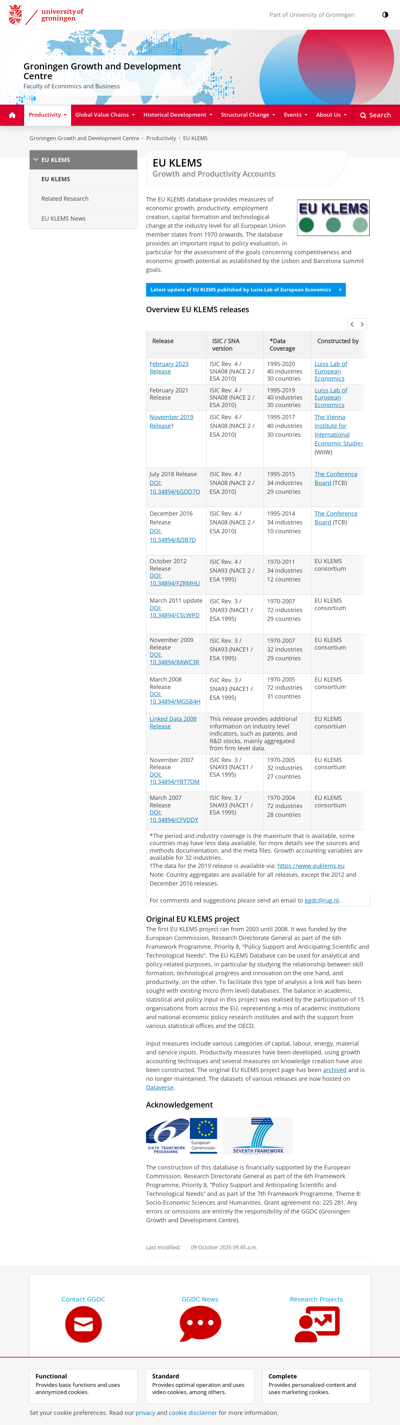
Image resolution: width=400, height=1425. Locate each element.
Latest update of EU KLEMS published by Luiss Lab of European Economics (252, 290)
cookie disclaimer (193, 1413)
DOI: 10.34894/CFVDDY (174, 800)
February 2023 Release (169, 352)
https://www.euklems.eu (311, 850)
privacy (145, 1413)
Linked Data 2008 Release (173, 706)
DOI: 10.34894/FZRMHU (175, 563)
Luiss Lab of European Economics (331, 355)
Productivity (161, 138)
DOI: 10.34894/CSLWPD (175, 596)
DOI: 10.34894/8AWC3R (174, 642)
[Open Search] (375, 115)
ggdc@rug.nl (322, 885)
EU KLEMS (195, 138)
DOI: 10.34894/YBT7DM (175, 762)
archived (335, 1054)
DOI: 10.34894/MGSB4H (175, 682)
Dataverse (159, 1072)
